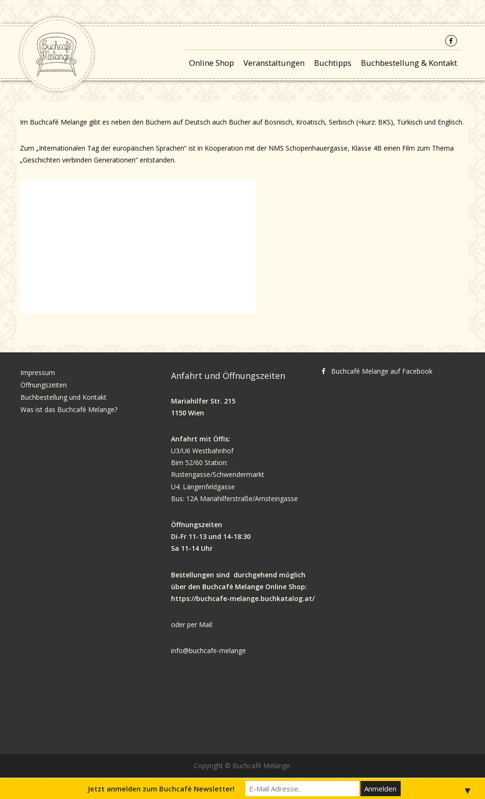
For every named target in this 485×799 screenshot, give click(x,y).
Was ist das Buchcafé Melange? (68, 409)
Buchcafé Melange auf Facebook (381, 371)
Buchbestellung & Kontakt (409, 62)
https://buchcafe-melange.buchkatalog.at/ (242, 598)
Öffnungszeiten (43, 384)
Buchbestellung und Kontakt (64, 397)
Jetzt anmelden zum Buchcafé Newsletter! (161, 788)
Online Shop (211, 62)
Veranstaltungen (274, 62)
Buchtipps (332, 62)
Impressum (37, 372)
